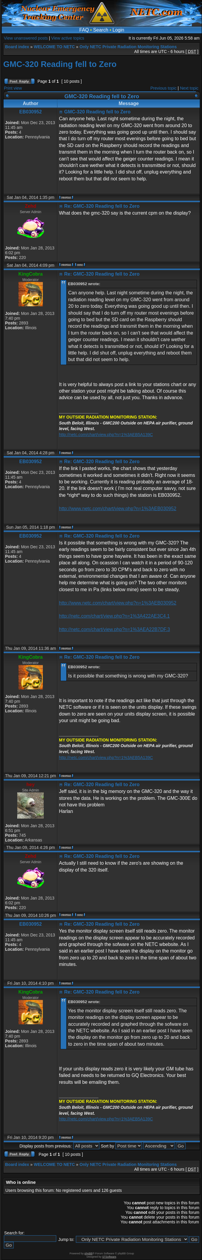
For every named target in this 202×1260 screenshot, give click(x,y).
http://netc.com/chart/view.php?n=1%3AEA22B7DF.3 (114, 629)
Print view (13, 88)
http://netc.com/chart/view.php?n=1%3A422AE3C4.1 (114, 616)
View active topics (67, 38)
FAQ (84, 29)
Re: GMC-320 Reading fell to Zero (102, 206)
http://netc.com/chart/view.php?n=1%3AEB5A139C (106, 434)
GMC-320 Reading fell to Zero (60, 64)
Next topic (189, 88)
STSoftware (109, 1256)
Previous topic (164, 88)
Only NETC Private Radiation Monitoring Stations (128, 46)
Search (100, 29)
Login (118, 29)
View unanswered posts (26, 38)
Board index (17, 46)
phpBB (88, 1253)
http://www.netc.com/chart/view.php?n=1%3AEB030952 (117, 508)
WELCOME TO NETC (54, 46)
